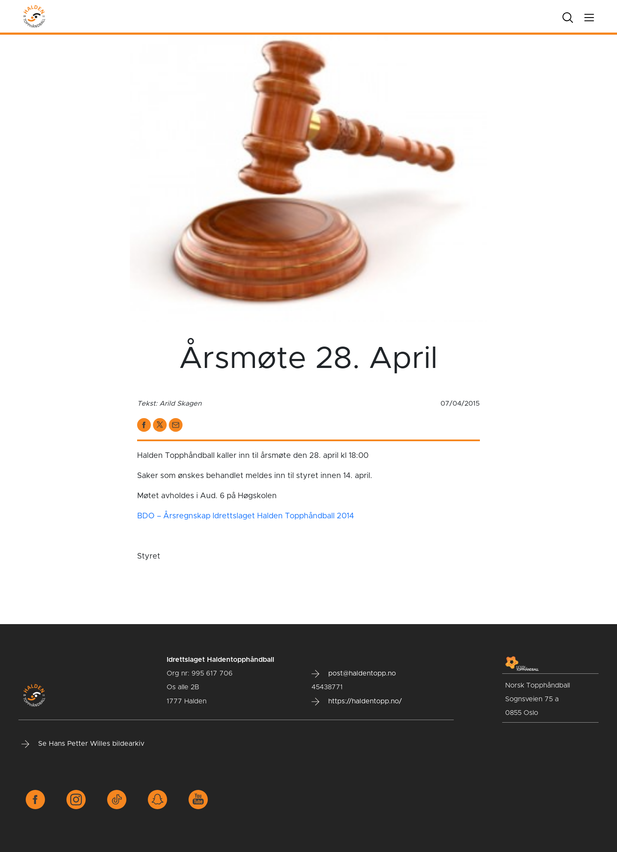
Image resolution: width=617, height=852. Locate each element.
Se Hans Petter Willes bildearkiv (82, 744)
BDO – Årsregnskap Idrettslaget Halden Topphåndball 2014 (245, 516)
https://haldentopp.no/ (356, 702)
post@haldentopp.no (353, 674)
